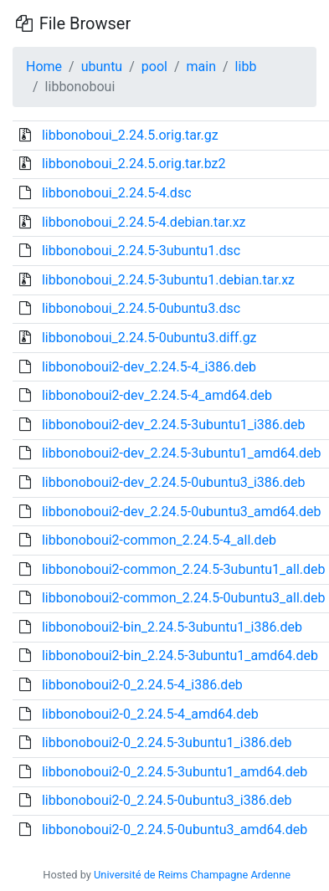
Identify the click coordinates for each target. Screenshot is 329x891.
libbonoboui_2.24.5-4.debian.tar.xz (144, 222)
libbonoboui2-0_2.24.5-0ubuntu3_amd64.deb (174, 829)
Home (44, 66)
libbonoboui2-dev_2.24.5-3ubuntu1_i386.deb (174, 425)
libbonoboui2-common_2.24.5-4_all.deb (159, 540)
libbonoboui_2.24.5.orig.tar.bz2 (134, 164)
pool (154, 66)
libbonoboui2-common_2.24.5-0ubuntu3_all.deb (184, 598)
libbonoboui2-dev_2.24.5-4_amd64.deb (157, 395)
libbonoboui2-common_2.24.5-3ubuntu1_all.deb (184, 569)
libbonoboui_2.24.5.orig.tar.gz (130, 135)
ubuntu (102, 66)
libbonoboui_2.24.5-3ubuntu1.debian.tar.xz (168, 280)
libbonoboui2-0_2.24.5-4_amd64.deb (150, 714)
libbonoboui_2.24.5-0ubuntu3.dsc (141, 308)
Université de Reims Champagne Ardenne (192, 874)
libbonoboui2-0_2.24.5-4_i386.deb (142, 685)
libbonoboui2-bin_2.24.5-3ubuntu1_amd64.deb (180, 655)
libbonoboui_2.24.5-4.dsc (117, 193)
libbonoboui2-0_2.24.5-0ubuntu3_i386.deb (166, 800)
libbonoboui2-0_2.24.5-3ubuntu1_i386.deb (166, 742)
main (201, 66)
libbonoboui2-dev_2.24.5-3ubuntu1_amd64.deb (181, 453)
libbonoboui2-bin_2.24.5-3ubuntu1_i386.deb (172, 627)
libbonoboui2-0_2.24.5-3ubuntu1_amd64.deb (174, 772)
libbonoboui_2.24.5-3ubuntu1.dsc (141, 251)
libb (246, 66)
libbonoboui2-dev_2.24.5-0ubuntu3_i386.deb (174, 482)
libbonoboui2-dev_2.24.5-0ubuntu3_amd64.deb (181, 512)
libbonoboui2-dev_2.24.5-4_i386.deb (149, 367)
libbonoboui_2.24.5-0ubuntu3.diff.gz (149, 338)
